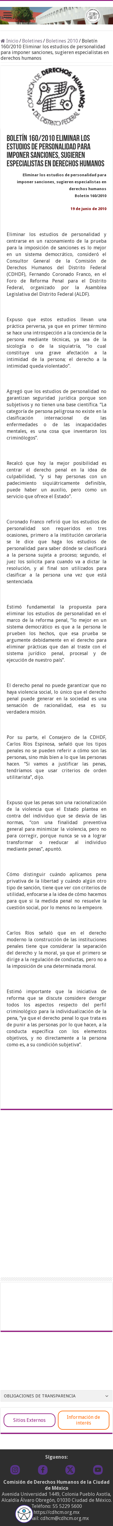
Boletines (32, 41)
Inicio (9, 41)
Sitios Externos (29, 1420)
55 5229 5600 (67, 1506)
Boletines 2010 (62, 41)
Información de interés (83, 1420)
